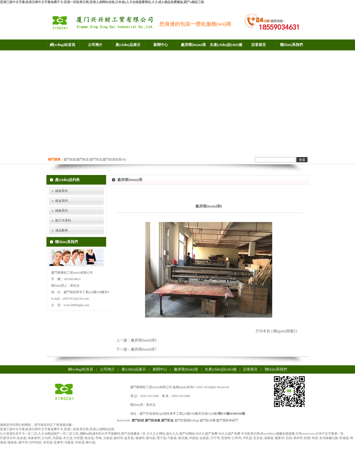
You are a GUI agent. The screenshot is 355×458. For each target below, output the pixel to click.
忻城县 (344, 438)
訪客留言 (258, 45)
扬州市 (118, 438)
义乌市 (46, 438)
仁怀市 (236, 438)
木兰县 (67, 438)
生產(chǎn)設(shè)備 (226, 45)
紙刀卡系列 (63, 220)
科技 (315, 438)
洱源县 (193, 438)
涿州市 (298, 438)
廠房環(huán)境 (193, 45)
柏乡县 (89, 438)
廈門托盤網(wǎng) (186, 420)
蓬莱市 (279, 438)
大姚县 (107, 438)
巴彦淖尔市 (8, 438)
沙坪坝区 (35, 442)
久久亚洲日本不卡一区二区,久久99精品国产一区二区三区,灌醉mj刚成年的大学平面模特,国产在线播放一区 (73, 433)
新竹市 (23, 442)
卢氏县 (247, 438)
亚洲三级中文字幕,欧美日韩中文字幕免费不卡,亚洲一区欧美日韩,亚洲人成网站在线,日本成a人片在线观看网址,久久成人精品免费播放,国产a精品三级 (102, 2)
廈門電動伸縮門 (227, 420)
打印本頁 (263, 331)
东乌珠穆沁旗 (328, 438)
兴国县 (57, 438)
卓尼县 (47, 442)
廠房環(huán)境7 (144, 349)
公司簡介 (95, 45)
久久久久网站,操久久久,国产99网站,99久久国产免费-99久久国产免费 (193, 433)
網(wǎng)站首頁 (62, 45)
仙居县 (204, 438)
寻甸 (98, 438)
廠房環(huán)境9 (144, 340)
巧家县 (172, 438)
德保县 (12, 442)
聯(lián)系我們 (291, 45)
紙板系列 (61, 210)
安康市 (58, 442)
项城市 (140, 438)
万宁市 (215, 438)
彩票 (307, 438)
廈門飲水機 (207, 420)
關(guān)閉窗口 (285, 331)
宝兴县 (258, 438)
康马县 (150, 438)
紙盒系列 (61, 201)
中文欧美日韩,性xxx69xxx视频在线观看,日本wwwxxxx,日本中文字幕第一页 (292, 433)
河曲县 (69, 442)
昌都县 (269, 438)
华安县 (80, 442)
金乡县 (21, 438)
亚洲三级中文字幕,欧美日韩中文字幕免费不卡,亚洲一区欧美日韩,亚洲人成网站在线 (57, 429)
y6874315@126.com (76, 298)
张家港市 (34, 438)
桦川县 (90, 442)
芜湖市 (225, 438)
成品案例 (61, 230)
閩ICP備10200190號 (231, 413)
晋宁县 (161, 438)
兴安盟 (78, 438)
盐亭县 (129, 438)
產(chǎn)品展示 (127, 45)
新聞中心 (160, 45)
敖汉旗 (183, 438)
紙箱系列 (61, 191)
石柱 (289, 438)
